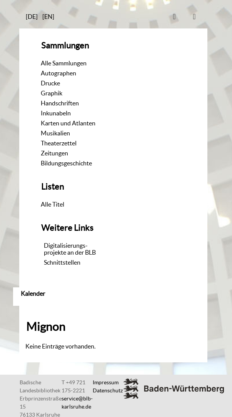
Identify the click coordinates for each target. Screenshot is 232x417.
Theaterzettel (59, 143)
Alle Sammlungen (64, 63)
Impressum (106, 382)
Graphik (51, 93)
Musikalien (55, 133)
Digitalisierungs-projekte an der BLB (70, 249)
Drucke (50, 83)
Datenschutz (108, 390)
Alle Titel (52, 204)
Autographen (58, 73)
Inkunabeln (56, 113)
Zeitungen (54, 153)
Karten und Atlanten (68, 123)
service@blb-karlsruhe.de (77, 402)
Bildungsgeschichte (66, 163)
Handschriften (60, 103)
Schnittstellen (62, 262)
